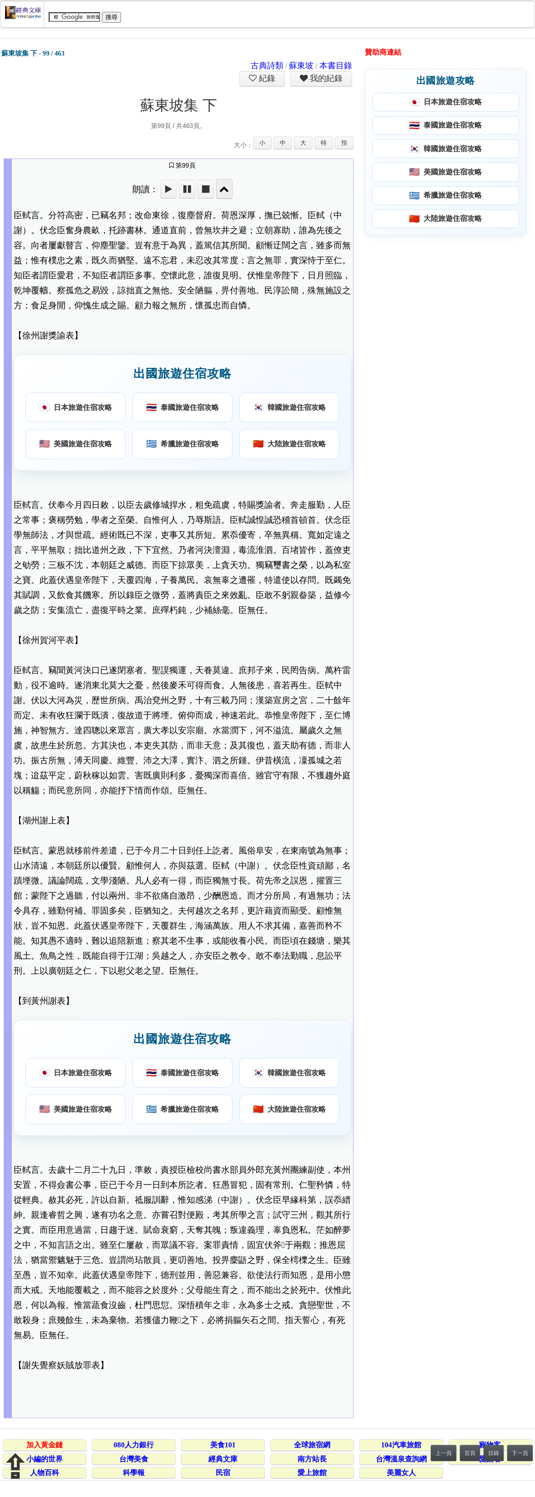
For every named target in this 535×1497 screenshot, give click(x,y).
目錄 (493, 1453)
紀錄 (266, 78)
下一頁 (520, 1453)
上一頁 (443, 1453)
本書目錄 (335, 65)
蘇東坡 (301, 65)
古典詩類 (267, 65)
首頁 (469, 1453)
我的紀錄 (325, 78)
